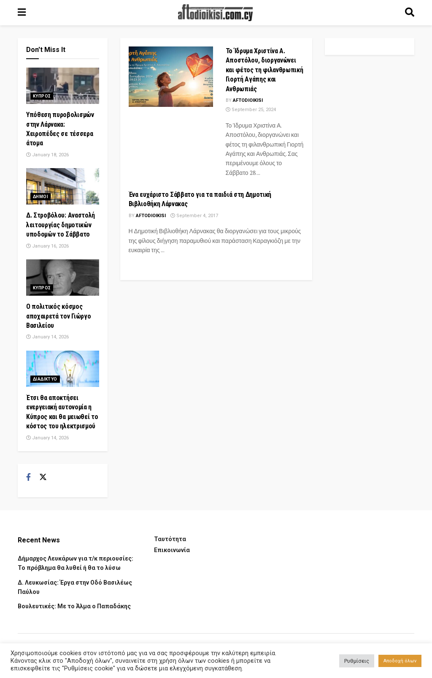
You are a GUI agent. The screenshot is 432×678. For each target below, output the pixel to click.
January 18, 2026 (47, 155)
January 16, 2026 (47, 246)
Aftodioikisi (248, 100)
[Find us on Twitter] (43, 477)
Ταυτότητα (170, 539)
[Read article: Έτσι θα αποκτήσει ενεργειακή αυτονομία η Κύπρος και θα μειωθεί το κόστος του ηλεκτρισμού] (62, 369)
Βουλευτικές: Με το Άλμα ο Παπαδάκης (74, 606)
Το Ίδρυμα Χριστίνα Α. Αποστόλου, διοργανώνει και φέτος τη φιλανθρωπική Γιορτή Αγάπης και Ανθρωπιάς (264, 70)
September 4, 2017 (194, 215)
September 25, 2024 (251, 109)
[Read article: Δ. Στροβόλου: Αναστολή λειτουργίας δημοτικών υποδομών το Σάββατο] (62, 186)
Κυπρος (42, 96)
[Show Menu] (22, 12)
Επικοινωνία (172, 550)
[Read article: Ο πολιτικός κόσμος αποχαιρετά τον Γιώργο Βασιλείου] (62, 277)
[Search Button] (409, 12)
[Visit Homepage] (215, 12)
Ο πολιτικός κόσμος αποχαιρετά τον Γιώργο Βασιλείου (58, 315)
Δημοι (40, 196)
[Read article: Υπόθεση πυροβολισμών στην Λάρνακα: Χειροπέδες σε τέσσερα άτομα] (62, 86)
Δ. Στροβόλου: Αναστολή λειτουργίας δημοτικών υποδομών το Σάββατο (60, 224)
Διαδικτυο (45, 379)
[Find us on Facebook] (28, 477)
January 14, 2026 (47, 337)
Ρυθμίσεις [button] (356, 661)
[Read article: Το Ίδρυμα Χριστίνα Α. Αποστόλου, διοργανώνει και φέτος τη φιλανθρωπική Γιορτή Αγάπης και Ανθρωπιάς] (171, 76)
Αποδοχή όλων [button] (399, 661)
